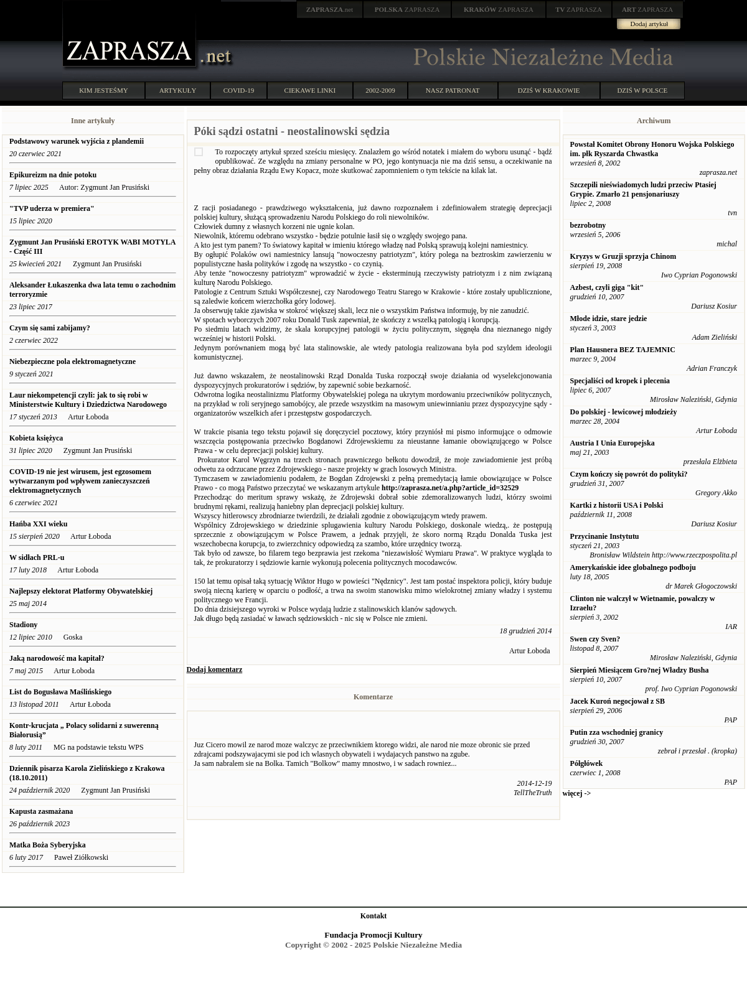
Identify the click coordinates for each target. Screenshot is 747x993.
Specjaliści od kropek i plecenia (620, 380)
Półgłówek (586, 763)
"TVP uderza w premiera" (52, 208)
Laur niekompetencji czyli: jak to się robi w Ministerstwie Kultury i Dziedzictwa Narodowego (88, 400)
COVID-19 (239, 90)
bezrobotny (588, 225)
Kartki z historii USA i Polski (617, 505)
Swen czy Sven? (595, 639)
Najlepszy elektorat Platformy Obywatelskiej (81, 591)
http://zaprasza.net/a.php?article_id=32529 (450, 487)
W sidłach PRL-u (36, 557)
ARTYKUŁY (178, 90)
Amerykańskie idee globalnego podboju (633, 567)
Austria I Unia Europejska (612, 443)
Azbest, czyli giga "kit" (607, 287)
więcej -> (577, 793)
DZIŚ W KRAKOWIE (549, 90)
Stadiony (23, 624)
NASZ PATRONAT (453, 90)
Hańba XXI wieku (38, 524)
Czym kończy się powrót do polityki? (629, 474)
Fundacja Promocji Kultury (373, 934)
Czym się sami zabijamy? (49, 328)
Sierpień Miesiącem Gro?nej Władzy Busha (639, 670)
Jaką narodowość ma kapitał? (57, 658)
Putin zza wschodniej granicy (617, 732)
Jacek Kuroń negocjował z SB (617, 701)
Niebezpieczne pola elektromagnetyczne (72, 361)
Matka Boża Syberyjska (47, 845)
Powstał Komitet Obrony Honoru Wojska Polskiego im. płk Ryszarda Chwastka (652, 149)
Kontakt (373, 915)
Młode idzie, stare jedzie (608, 318)
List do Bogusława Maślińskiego (60, 692)
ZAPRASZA (407, 9)
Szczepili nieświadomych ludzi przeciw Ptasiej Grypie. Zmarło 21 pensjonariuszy (643, 189)
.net (330, 9)
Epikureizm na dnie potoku (52, 174)
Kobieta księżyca (36, 438)
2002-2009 (380, 90)
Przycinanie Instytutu (604, 536)
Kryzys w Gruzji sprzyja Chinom (623, 256)
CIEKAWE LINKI (310, 90)
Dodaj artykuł (650, 23)
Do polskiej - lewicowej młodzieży (623, 412)
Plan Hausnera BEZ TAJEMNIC (622, 349)
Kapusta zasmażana (41, 811)
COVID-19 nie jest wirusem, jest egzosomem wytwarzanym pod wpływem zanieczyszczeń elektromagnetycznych (80, 481)
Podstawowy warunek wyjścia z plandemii (76, 141)
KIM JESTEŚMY (103, 90)
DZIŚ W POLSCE (642, 90)
